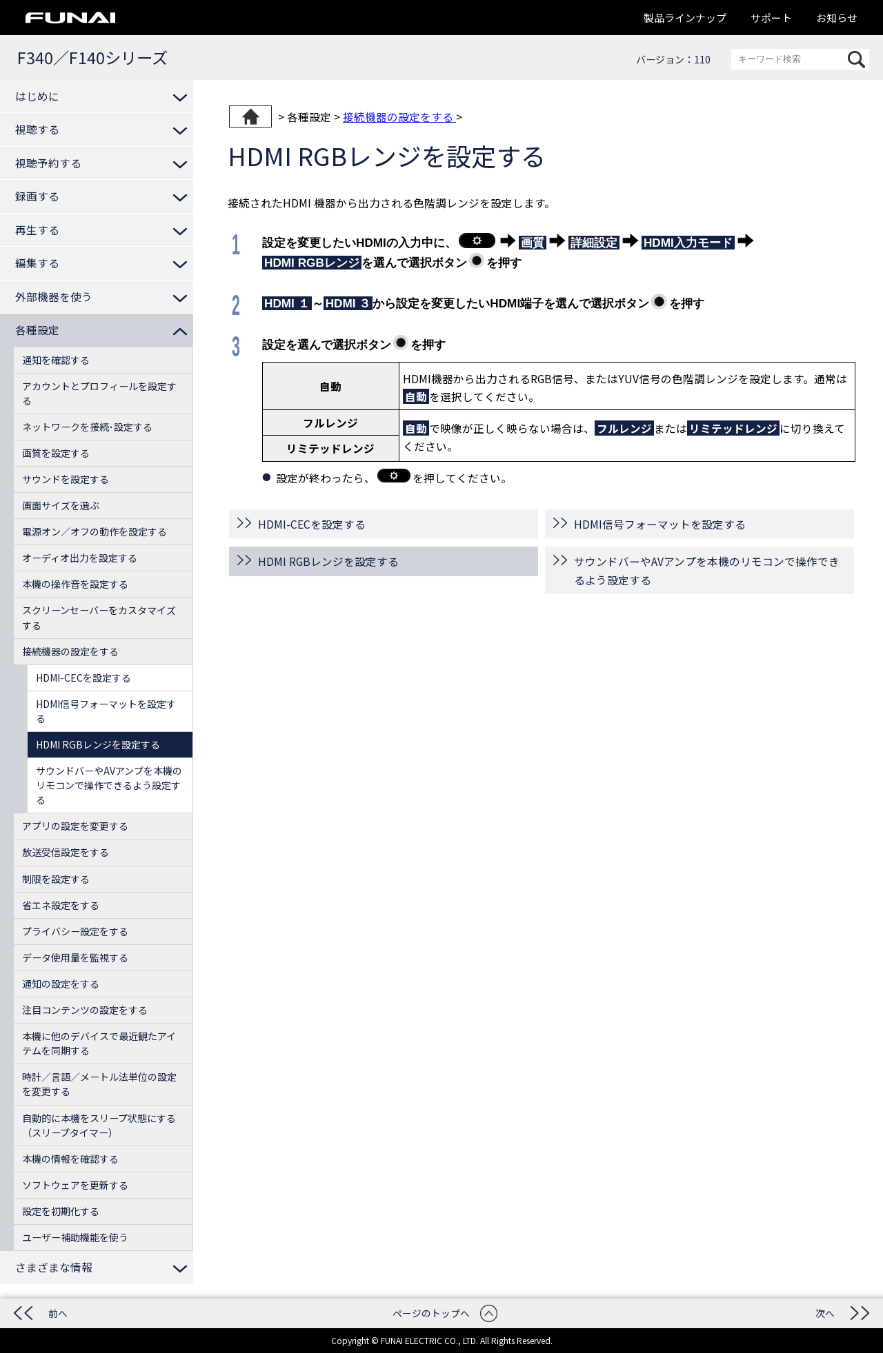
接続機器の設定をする (399, 116)
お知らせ (836, 17)
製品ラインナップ (685, 17)
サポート (771, 17)
